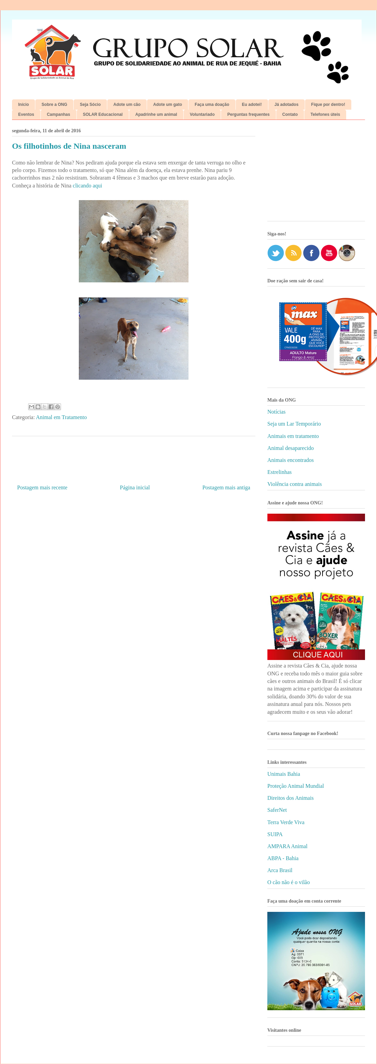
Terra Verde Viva (285, 822)
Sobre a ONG (54, 104)
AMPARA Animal (287, 846)
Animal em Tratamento (61, 417)
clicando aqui (87, 185)
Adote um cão (127, 104)
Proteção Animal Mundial (295, 786)
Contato (290, 114)
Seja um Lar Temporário (294, 424)
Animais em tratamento (293, 436)
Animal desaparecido (290, 448)
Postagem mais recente (42, 487)
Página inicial (135, 487)
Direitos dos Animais (290, 798)
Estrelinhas (279, 472)
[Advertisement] (316, 173)
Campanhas (58, 114)
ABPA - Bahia (283, 858)
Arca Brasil (279, 870)
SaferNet (277, 810)
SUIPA (275, 834)
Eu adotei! (252, 104)
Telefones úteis (325, 114)
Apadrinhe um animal (156, 114)
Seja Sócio (90, 104)
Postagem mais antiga (226, 487)
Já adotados (287, 104)
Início (23, 104)
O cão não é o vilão (288, 882)
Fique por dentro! (328, 104)
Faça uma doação (212, 104)
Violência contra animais (294, 484)
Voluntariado (202, 114)
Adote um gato (167, 104)
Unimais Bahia (283, 774)
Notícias (276, 412)
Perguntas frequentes (248, 114)
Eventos (26, 114)
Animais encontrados (290, 460)
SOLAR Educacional (103, 114)
